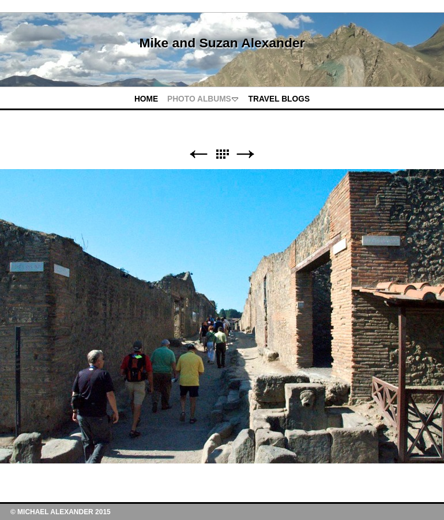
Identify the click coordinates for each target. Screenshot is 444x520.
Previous (198, 154)
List (222, 154)
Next (245, 154)
